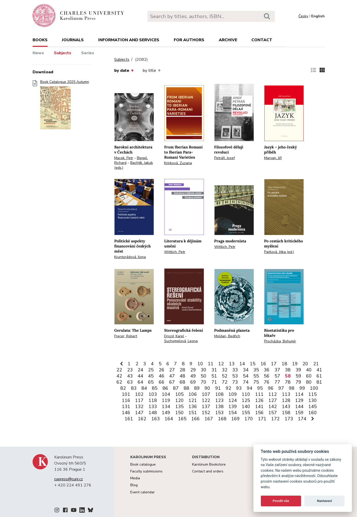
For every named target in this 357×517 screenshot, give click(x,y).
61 (319, 376)
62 (119, 382)
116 (126, 400)
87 (176, 388)
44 (140, 376)
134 (166, 406)
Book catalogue (143, 464)
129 (299, 400)
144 (299, 406)
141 (259, 406)
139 (233, 406)
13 (232, 364)
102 (139, 394)
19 (295, 364)
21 (316, 364)
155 (246, 413)
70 (203, 382)
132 (139, 406)
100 (314, 388)
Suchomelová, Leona (181, 341)
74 (246, 382)
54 (246, 376)
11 (210, 364)
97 (281, 388)
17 (274, 364)
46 (161, 376)
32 (224, 370)
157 (272, 413)
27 (172, 370)
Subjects (62, 53)
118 (153, 400)
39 (298, 370)
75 (256, 382)
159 (299, 413)
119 (166, 400)
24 (140, 370)
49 (193, 376)
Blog (134, 485)
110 (246, 394)
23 (130, 370)
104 (166, 394)
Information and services (128, 40)
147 (139, 413)
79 (298, 382)
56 (266, 376)
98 (291, 388)
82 (123, 388)
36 (266, 370)
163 (155, 419)
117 (139, 400)
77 (277, 382)
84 (144, 388)
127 (272, 400)
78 (288, 382)
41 (319, 370)
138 (219, 406)
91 (218, 388)
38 (288, 370)
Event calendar (142, 492)
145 (312, 406)
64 (140, 382)
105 (179, 394)
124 (233, 400)
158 (286, 413)
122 (206, 400)
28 (182, 370)
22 (119, 370)
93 (239, 388)
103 (153, 394)
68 (182, 382)
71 (214, 382)
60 (309, 376)
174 (302, 419)
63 (130, 382)
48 (182, 376)
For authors (189, 40)
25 (151, 370)
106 (193, 394)
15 (252, 364)
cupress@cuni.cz (68, 479)
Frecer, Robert (125, 336)
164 (169, 419)
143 (286, 406)
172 (275, 419)
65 (151, 382)
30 (203, 370)
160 (312, 413)
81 (319, 382)
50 (203, 376)
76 (266, 382)
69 (193, 382)
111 (259, 394)
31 (214, 370)
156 (259, 413)
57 (277, 376)
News (38, 53)
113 (286, 394)
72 (224, 382)
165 (182, 419)
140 (246, 406)
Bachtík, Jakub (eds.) (133, 165)
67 (172, 382)
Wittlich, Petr (174, 251)
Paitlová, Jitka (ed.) (279, 251)
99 (302, 388)
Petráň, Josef (224, 158)
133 (153, 406)
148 (153, 413)
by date (124, 70)
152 (206, 413)
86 (165, 388)
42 (119, 376)
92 (228, 388)
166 (195, 419)
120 (179, 400)
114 (299, 394)
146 (126, 413)
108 (219, 394)
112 (272, 394)
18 (284, 364)
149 (166, 413)
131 (126, 406)
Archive (228, 40)
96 (271, 388)
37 (277, 370)
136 (193, 406)
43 (130, 376)
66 (161, 382)
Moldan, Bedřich (227, 336)
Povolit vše (281, 501)
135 (179, 406)
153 (219, 413)
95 (260, 388)
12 (221, 364)
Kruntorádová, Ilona (130, 257)
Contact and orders (207, 471)
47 (172, 376)
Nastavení (324, 501)
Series (87, 53)
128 (286, 400)
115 (312, 394)
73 (235, 382)
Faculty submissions (146, 471)
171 (262, 419)
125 (246, 400)
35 (256, 370)
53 (235, 376)
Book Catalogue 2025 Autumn (64, 106)
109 (233, 394)
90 (207, 388)
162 (142, 419)
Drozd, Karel (174, 336)
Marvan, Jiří (273, 158)
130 (312, 400)
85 (155, 388)
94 (249, 388)
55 (256, 376)
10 (200, 364)
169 (235, 419)
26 (161, 370)
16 (263, 364)
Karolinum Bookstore (209, 464)
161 (129, 419)
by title (151, 70)
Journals (73, 40)
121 (193, 400)
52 (224, 376)
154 (233, 413)
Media (135, 478)
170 (249, 419)
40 (309, 370)
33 (235, 370)
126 (259, 400)
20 (305, 364)
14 (242, 364)
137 (206, 406)
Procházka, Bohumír (280, 341)
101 (126, 394)
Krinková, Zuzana (178, 163)
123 (219, 400)
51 (214, 376)
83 (134, 388)
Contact (261, 40)
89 (197, 388)
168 (222, 419)
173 (289, 419)
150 (179, 413)
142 (272, 406)
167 (209, 419)
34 (246, 370)
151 (193, 413)
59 (298, 376)
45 (151, 376)
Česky (303, 16)
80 (309, 382)
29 (193, 370)
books (40, 40)
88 (186, 388)
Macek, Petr (123, 158)
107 (206, 394)
